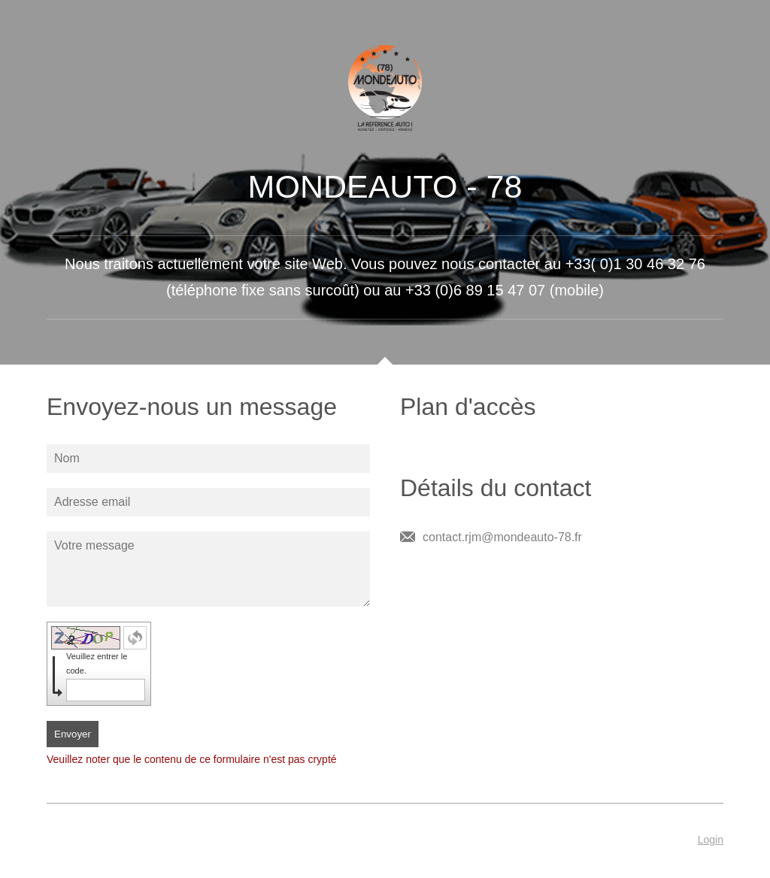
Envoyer (72, 734)
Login (710, 840)
